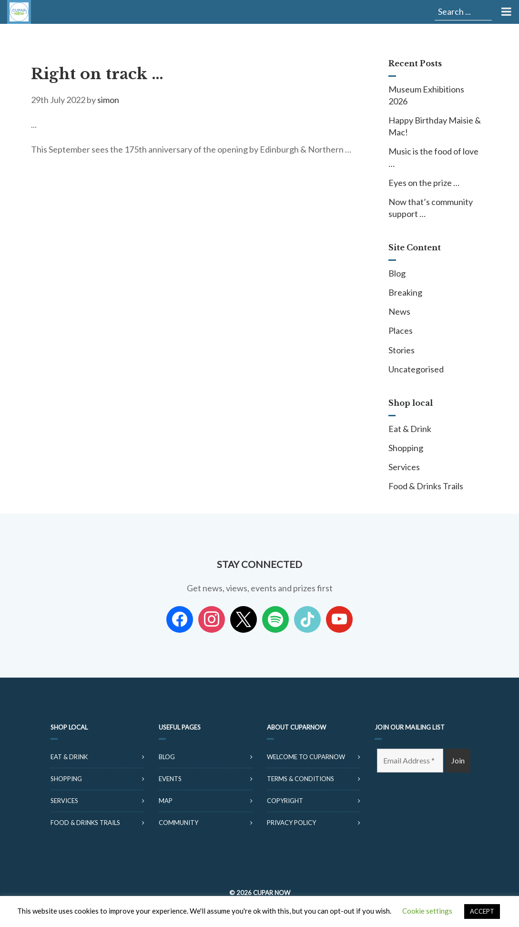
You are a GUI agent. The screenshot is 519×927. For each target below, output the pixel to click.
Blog (397, 273)
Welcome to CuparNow (306, 757)
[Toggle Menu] (505, 12)
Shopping (405, 448)
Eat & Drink (409, 428)
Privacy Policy (291, 822)
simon (108, 99)
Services (404, 467)
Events (170, 779)
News (399, 311)
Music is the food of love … (433, 157)
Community (178, 822)
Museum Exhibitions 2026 (426, 95)
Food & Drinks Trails (425, 486)
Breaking (405, 292)
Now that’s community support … (430, 207)
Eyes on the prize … (423, 182)
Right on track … (97, 73)
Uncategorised (416, 369)
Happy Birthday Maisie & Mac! (434, 126)
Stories (401, 350)
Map (166, 800)
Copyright (285, 800)
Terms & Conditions (300, 779)
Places (400, 330)
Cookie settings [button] (427, 910)
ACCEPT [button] (482, 911)
